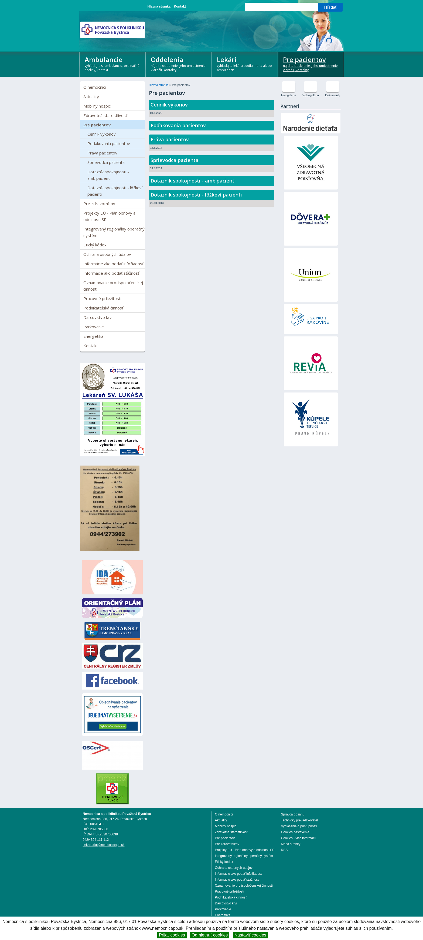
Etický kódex (95, 244)
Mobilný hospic (97, 106)
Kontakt (180, 6)
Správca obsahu (293, 814)
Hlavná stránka (159, 6)
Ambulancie (113, 63)
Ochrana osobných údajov (107, 254)
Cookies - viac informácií (298, 838)
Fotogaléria (288, 95)
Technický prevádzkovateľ (299, 820)
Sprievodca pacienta (106, 162)
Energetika (93, 336)
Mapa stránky (291, 844)
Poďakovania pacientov (108, 143)
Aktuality (91, 96)
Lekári (245, 63)
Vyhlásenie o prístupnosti (299, 826)
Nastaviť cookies (250, 935)
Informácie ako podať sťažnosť (111, 273)
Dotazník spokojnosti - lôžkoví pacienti (114, 191)
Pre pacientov (311, 63)
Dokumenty (332, 95)
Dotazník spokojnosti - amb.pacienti (108, 175)
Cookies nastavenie (295, 832)
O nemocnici (94, 87)
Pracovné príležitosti (102, 298)
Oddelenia (179, 63)
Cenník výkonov (101, 134)
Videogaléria (310, 95)
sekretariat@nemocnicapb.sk (104, 845)
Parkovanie (93, 326)
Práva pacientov (102, 153)
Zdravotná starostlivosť (105, 115)
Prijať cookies (172, 935)
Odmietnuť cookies (210, 935)
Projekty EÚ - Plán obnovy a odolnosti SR (109, 216)
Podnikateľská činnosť (103, 308)
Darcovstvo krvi (97, 317)
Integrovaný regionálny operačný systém (114, 232)
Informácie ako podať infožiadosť (113, 263)
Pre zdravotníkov (99, 203)
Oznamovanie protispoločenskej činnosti (113, 286)
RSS (284, 850)
